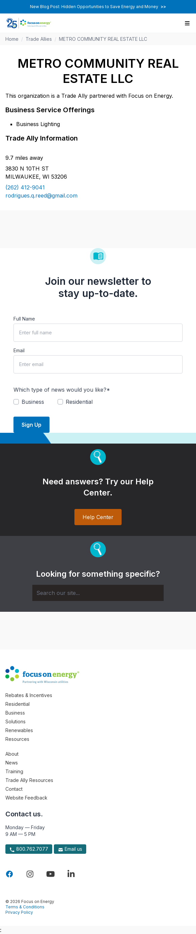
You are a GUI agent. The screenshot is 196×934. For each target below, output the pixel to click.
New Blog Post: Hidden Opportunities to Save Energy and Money (98, 6)
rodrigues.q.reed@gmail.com (41, 195)
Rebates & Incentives (28, 695)
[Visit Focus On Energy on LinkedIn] (71, 874)
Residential (17, 704)
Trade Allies (39, 39)
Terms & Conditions (24, 906)
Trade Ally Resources (29, 780)
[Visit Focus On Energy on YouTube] (50, 874)
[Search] (98, 593)
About (12, 754)
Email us (70, 849)
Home (12, 39)
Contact (14, 789)
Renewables (19, 730)
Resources (17, 739)
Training (14, 771)
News (11, 762)
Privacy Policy (19, 912)
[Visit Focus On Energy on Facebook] (9, 874)
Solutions (15, 721)
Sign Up (31, 424)
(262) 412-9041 (25, 187)
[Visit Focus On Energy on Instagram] (30, 874)
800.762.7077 (28, 849)
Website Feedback (26, 798)
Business (15, 713)
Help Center (98, 517)
